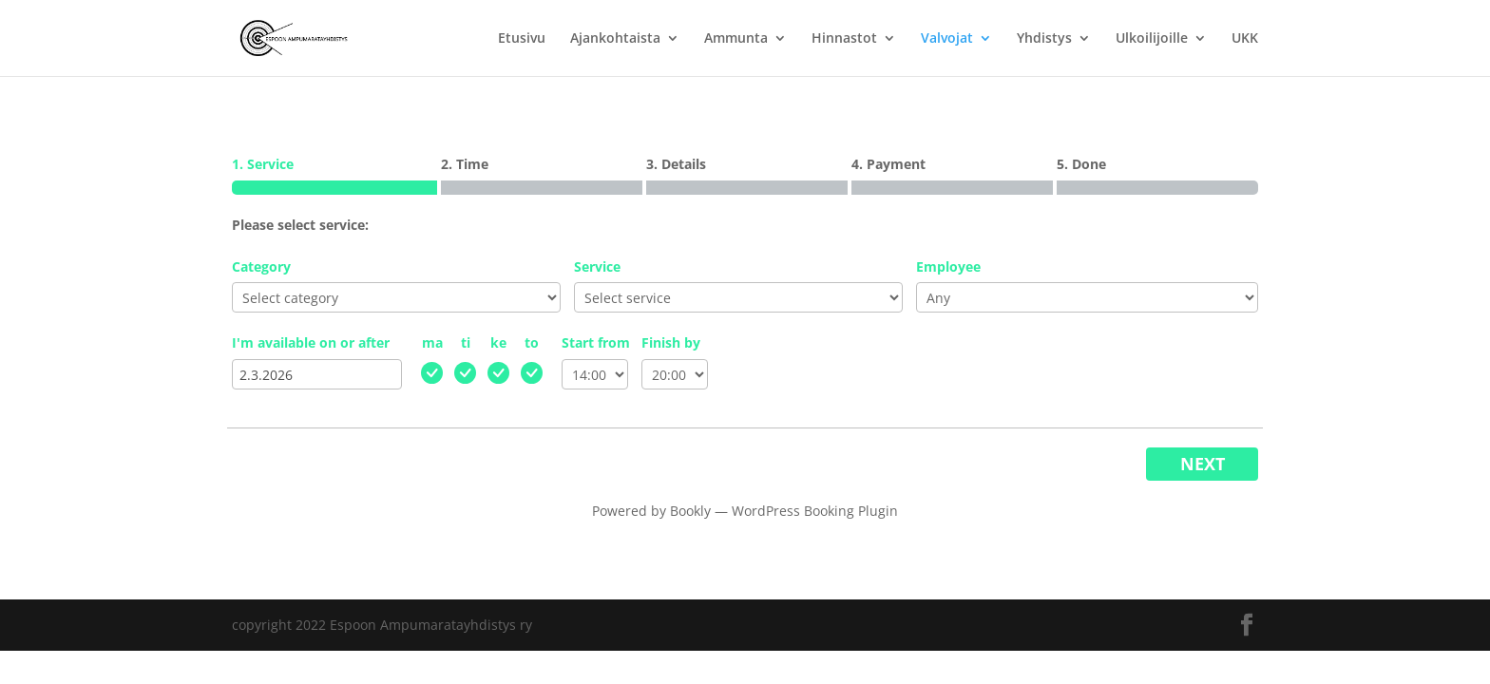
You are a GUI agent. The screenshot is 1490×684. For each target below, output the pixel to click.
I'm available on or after (311, 342)
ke (498, 342)
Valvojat (947, 39)
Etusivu (521, 39)
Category (261, 266)
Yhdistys (1044, 39)
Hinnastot (844, 39)
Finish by (670, 342)
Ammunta (736, 39)
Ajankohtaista (615, 39)
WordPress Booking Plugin (815, 511)
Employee (948, 266)
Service (597, 266)
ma (432, 342)
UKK (1245, 39)
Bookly (690, 511)
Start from (596, 342)
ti (465, 342)
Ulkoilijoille (1152, 39)
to (532, 342)
